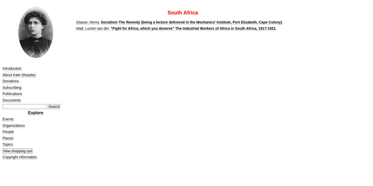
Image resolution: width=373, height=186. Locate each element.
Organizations (14, 125)
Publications (12, 94)
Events (8, 119)
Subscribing (12, 88)
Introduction (12, 68)
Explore (35, 113)
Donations (11, 81)
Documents (12, 100)
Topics (8, 144)
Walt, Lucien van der (92, 28)
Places (8, 138)
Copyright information (20, 157)
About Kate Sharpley (19, 75)
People (8, 132)
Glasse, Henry (87, 22)
